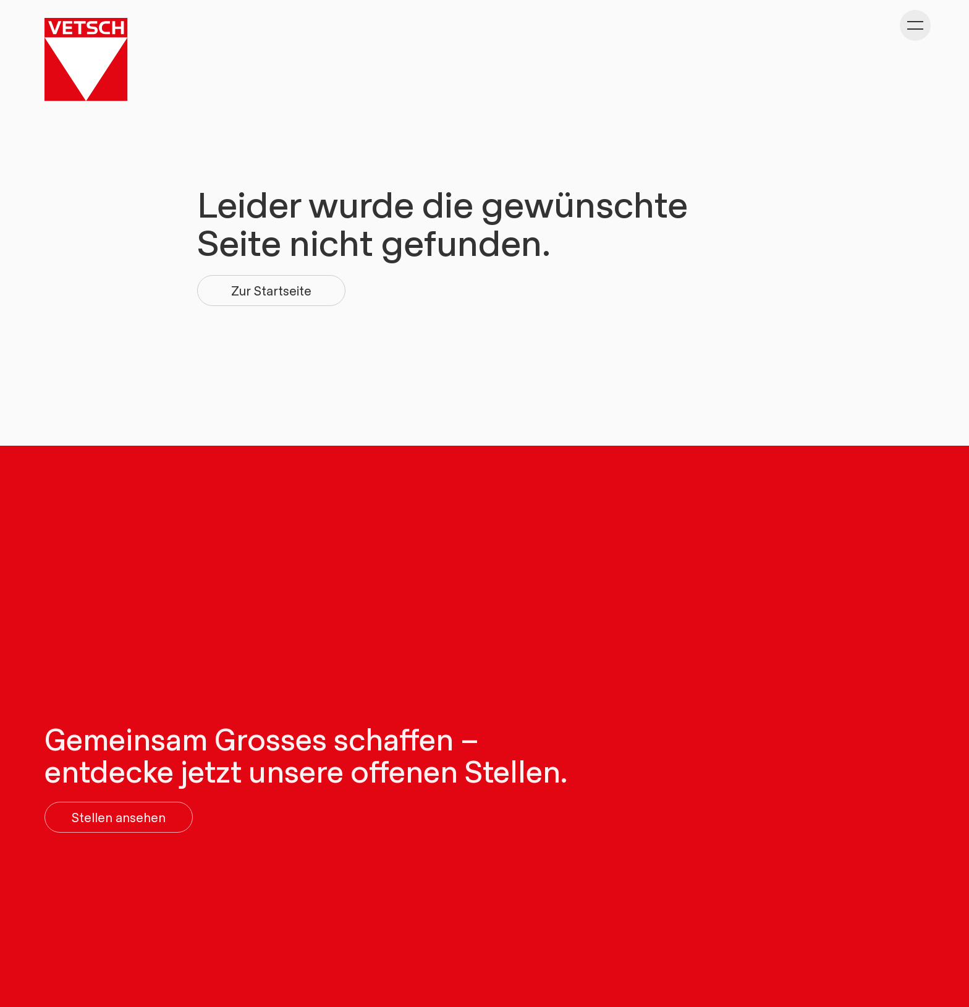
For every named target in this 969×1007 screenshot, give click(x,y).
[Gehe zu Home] (85, 59)
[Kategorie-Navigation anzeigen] (915, 25)
